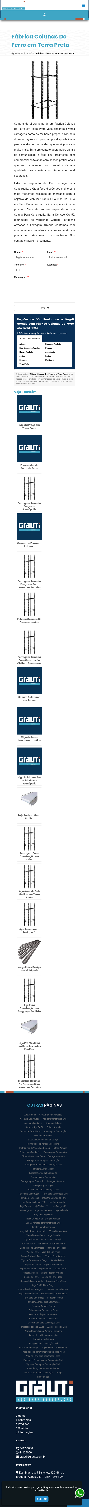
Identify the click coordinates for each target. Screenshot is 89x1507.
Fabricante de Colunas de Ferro (43, 1310)
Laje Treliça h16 (59, 1206)
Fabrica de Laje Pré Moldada (54, 1293)
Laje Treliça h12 (41, 1206)
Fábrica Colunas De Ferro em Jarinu (29, 620)
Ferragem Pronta (55, 1298)
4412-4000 (26, 1448)
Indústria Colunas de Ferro (54, 1198)
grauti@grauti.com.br (33, 1456)
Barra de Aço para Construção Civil (43, 1368)
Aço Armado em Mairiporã (29, 930)
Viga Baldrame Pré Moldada (54, 1348)
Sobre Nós (24, 1420)
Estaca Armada (60, 1148)
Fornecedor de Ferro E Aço (32, 1327)
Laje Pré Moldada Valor (57, 1289)
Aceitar (42, 1499)
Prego (59, 1372)
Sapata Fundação (33, 1264)
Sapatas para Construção (43, 1227)
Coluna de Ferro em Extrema (29, 544)
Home (21, 1415)
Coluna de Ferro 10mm (30, 1131)
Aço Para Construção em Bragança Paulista (29, 1008)
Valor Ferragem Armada (52, 1273)
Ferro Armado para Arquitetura (43, 1314)
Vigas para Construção (51, 1239)
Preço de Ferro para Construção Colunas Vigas (43, 1352)
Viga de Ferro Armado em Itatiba (29, 739)
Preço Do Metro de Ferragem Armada (43, 1219)
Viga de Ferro (32, 1252)
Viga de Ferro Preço (51, 1252)
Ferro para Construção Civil (55, 1194)
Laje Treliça (25, 1206)
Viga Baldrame (31, 1239)
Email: (51, 252)
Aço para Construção (29, 1119)
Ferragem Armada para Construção (43, 1160)
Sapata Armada (31, 1273)
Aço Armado (30, 1115)
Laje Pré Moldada (57, 1202)
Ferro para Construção (29, 1194)
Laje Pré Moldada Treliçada (30, 1289)
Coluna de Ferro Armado (31, 1281)
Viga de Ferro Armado (55, 1256)
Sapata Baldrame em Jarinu (29, 698)
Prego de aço (43, 1377)
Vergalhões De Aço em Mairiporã (29, 968)
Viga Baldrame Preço (28, 1348)
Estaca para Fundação (30, 1152)
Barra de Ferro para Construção (38, 1372)
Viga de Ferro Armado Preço (34, 1260)
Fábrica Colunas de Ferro (33, 1156)
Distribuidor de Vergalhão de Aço (43, 1140)
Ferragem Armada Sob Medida (43, 1173)
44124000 (25, 1452)
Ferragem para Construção (43, 1177)
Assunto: (53, 264)
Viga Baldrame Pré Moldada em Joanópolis (29, 780)
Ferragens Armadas (56, 1181)
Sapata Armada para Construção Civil (43, 1223)
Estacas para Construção (55, 1152)
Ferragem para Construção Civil (43, 1343)
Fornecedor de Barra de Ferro (29, 466)
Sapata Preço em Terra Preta (29, 426)
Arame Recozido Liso (57, 1327)
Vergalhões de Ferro (35, 1235)
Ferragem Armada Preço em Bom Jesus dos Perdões (29, 584)
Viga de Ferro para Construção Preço (43, 1356)
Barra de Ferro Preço (57, 1248)
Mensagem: (21, 277)
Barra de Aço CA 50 (34, 1127)
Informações (26, 1432)
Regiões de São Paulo (30, 338)
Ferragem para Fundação (32, 1181)
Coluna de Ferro (31, 1277)
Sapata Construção (53, 1264)
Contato (23, 1428)
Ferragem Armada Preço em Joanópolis (29, 506)
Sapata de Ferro (57, 1260)
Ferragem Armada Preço (43, 1169)
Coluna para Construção (55, 1131)
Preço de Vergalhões (43, 1214)
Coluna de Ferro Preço (52, 1277)
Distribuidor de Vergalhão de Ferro (43, 1144)
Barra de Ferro (28, 1244)
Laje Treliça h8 (25, 1210)
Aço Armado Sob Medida (50, 1115)
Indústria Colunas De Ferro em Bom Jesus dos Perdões (29, 1084)
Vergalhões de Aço (58, 1231)
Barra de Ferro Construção (32, 1248)
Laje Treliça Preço (43, 1210)
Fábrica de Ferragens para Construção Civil (43, 1360)
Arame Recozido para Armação (43, 1335)
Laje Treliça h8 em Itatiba (29, 817)
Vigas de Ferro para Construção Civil (43, 1364)
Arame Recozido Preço (43, 1339)
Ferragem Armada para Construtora (43, 1302)
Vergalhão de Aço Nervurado (33, 1231)
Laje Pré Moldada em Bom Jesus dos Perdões (29, 1046)
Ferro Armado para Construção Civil (43, 1323)
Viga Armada (54, 1235)
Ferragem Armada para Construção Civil (43, 1164)
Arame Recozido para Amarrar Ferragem (43, 1331)
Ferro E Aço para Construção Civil (43, 1189)
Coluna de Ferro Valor (56, 1281)
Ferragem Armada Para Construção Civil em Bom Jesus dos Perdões (29, 661)
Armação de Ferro (53, 1123)
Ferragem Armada (56, 1156)
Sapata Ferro (60, 1268)
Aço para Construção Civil (55, 1119)
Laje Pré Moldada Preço (43, 1285)
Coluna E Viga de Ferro (31, 1256)
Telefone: (20, 264)
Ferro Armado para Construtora (43, 1318)
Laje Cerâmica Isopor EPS (33, 1202)
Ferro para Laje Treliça (34, 1298)
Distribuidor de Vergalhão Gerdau (34, 1148)
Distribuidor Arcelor (43, 1135)
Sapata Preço (45, 1268)
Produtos (23, 1424)
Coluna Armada (54, 1127)
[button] (84, 5)
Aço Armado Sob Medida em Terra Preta (29, 894)
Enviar (44, 308)
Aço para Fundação (33, 1123)
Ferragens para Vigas (43, 1185)
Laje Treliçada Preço (28, 1293)
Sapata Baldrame (28, 1268)
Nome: (18, 252)
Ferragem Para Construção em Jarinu (29, 856)
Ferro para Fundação (29, 1198)
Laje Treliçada (61, 1210)
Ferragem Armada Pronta (43, 1306)
